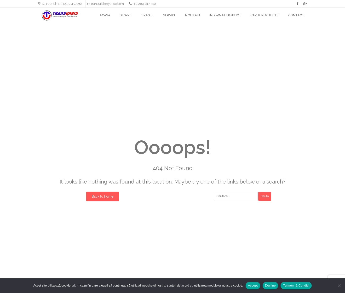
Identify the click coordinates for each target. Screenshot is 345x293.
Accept (253, 285)
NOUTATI (192, 15)
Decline (270, 285)
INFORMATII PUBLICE (225, 15)
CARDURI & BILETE (264, 15)
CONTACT (296, 15)
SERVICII (169, 15)
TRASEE (147, 15)
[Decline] (339, 285)
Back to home (102, 196)
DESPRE (126, 15)
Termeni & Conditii (296, 285)
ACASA (105, 15)
